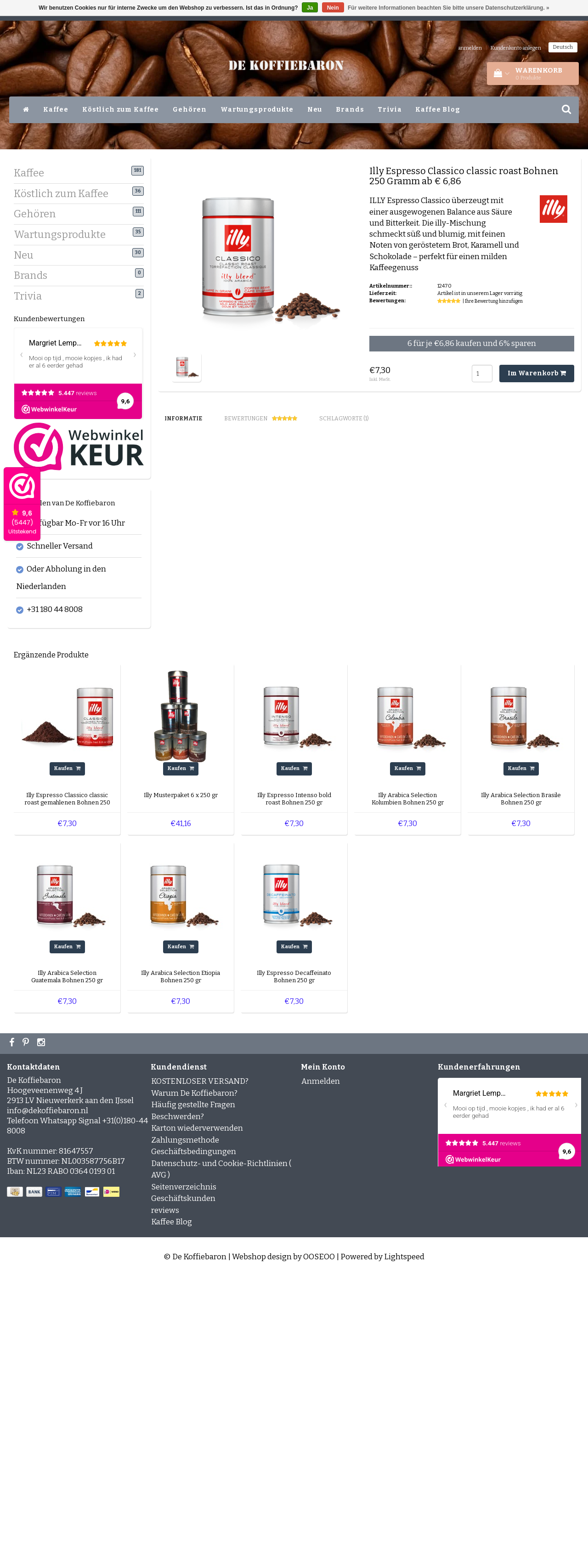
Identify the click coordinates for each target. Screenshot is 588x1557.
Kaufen (67, 1049)
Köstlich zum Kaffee (120, 109)
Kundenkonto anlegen (516, 48)
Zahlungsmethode (185, 1421)
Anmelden (320, 1362)
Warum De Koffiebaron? (194, 1374)
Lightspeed (404, 1537)
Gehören (190, 109)
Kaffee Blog (437, 109)
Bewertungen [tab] (260, 419)
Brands (350, 109)
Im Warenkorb (537, 373)
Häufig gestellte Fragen (193, 1385)
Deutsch (563, 47)
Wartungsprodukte (257, 109)
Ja (310, 8)
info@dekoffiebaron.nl (47, 1391)
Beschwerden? (177, 1397)
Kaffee (55, 109)
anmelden (470, 48)
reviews (165, 1491)
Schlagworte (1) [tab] (344, 418)
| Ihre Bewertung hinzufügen (493, 301)
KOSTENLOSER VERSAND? (200, 1362)
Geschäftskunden (183, 1479)
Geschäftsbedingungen (193, 1432)
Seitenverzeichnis (183, 1467)
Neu (314, 109)
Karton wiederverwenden (197, 1409)
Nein (333, 8)
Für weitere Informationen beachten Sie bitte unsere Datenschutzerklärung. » (448, 8)
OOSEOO (319, 1537)
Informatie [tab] (183, 418)
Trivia (389, 109)
